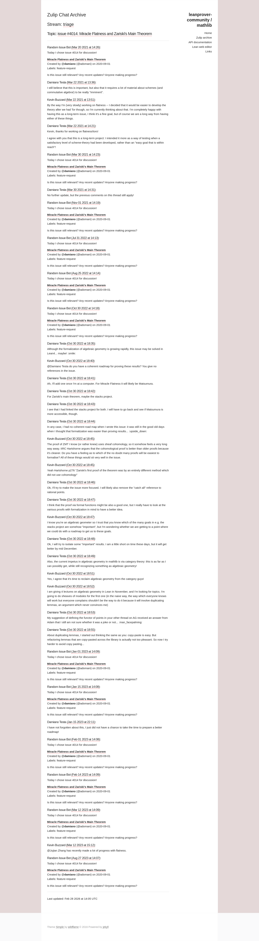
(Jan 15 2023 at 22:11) (81, 722)
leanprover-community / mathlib (199, 20)
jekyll (105, 926)
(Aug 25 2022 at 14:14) (85, 273)
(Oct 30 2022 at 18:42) (81, 391)
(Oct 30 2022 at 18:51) (80, 573)
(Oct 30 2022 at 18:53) (81, 612)
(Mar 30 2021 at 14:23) (85, 154)
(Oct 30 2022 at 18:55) (81, 630)
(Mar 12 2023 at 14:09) (85, 810)
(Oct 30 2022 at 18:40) (80, 361)
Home (208, 33)
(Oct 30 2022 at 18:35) (81, 343)
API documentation (200, 42)
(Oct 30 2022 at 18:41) (81, 378)
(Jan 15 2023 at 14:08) (85, 687)
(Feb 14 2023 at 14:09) (85, 774)
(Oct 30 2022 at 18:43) (81, 404)
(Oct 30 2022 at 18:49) (81, 556)
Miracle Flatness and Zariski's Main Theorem (76, 59)
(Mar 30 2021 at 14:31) (81, 190)
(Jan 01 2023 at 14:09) (85, 651)
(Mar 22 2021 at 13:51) (80, 100)
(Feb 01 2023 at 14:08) (85, 739)
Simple (60, 926)
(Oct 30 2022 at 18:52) (80, 586)
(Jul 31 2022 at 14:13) (85, 238)
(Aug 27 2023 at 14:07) (85, 858)
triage (68, 24)
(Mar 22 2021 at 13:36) (81, 82)
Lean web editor (202, 46)
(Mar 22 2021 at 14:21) (81, 126)
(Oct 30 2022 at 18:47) (81, 499)
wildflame (73, 926)
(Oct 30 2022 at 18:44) (81, 421)
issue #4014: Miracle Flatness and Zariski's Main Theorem (105, 33)
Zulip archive (204, 37)
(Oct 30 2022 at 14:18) (85, 308)
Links (208, 51)
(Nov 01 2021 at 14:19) (85, 202)
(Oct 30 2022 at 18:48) (81, 539)
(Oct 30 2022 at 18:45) (80, 439)
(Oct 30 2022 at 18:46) (81, 482)
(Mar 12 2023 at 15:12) (80, 845)
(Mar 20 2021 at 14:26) (85, 47)
